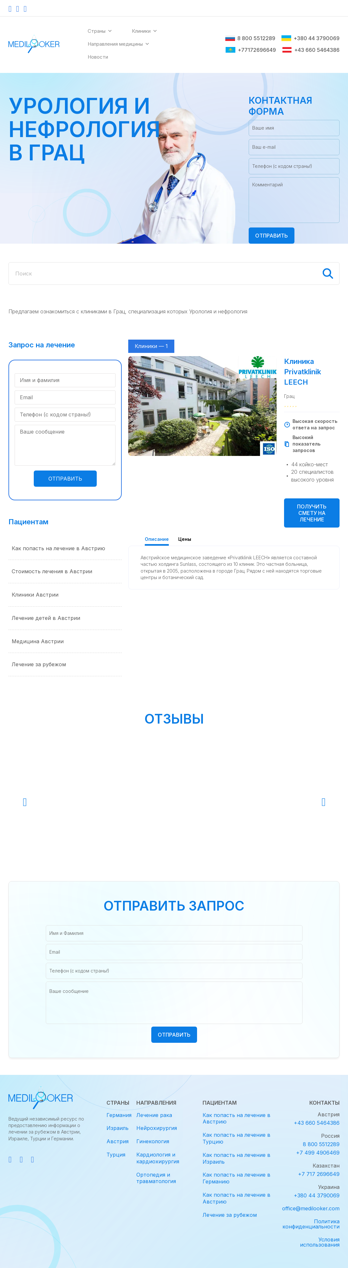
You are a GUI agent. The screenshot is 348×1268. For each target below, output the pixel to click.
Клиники (144, 31)
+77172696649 (251, 50)
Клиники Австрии (35, 594)
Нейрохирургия (156, 1128)
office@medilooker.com (311, 1208)
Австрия (117, 1141)
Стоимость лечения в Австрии (52, 571)
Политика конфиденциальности (311, 1224)
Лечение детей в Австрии (46, 618)
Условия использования (320, 1242)
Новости (98, 57)
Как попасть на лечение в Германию (236, 1178)
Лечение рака (154, 1115)
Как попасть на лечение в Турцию (236, 1138)
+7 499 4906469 (318, 1152)
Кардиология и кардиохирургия (157, 1158)
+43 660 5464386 (311, 50)
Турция (115, 1154)
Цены (184, 539)
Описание (157, 539)
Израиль (117, 1128)
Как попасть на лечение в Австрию (58, 548)
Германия (118, 1115)
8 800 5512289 (250, 38)
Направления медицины (119, 44)
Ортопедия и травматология (156, 1178)
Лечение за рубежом (39, 664)
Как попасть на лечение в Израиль (236, 1158)
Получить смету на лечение (312, 513)
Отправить (271, 235)
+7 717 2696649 (319, 1174)
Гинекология (152, 1141)
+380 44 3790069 (310, 38)
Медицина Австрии (38, 641)
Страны (100, 31)
